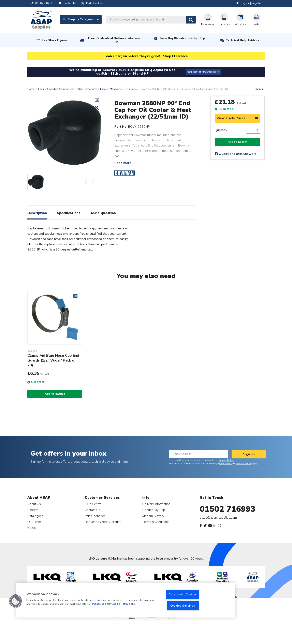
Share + (259, 89)
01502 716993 (228, 509)
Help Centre (93, 504)
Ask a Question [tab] (103, 213)
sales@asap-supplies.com (218, 517)
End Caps (131, 89)
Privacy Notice (226, 460)
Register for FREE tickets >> (203, 72)
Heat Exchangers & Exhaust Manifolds (100, 89)
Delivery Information (156, 504)
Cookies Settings (182, 606)
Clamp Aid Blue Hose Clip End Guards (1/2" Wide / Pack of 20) (53, 360)
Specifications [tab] (68, 213)
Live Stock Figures (55, 40)
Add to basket (238, 142)
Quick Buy (224, 19)
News (31, 528)
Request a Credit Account (103, 522)
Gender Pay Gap (153, 510)
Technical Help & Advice (243, 40)
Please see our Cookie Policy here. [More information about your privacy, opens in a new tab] (113, 604)
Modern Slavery (153, 516)
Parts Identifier (95, 516)
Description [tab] (37, 213)
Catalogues (35, 516)
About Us (34, 504)
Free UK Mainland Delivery (114, 40)
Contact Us (92, 510)
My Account (208, 19)
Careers (32, 510)
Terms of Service (243, 463)
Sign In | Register (249, 3)
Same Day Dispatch (183, 38)
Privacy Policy (225, 463)
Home (30, 89)
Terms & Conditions (155, 522)
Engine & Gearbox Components (56, 89)
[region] (125, 600)
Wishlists (240, 19)
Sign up (249, 454)
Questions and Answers (236, 154)
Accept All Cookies (183, 594)
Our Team (34, 522)
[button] (15, 601)
